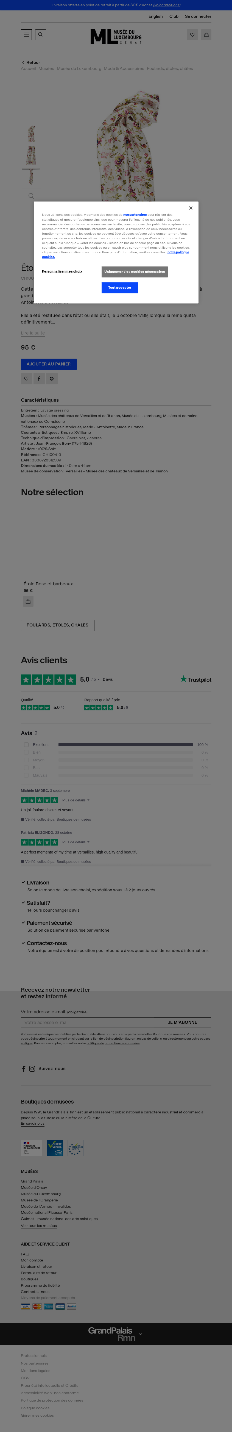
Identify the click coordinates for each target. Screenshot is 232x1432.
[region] (116, 252)
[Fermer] (191, 208)
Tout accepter (119, 287)
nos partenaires (135, 214)
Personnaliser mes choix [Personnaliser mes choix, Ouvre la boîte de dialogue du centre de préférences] (62, 271)
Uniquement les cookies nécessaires (134, 271)
